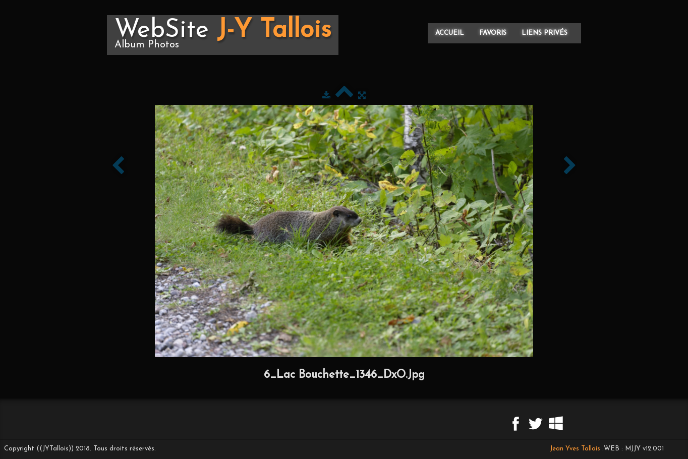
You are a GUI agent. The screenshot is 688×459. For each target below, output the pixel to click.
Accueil (449, 33)
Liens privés (544, 33)
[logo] (222, 35)
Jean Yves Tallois (575, 448)
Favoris (492, 33)
